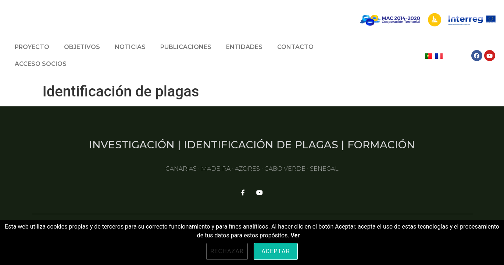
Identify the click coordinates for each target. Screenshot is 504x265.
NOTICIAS (130, 46)
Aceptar (275, 251)
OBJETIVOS (82, 46)
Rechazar (227, 251)
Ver (295, 235)
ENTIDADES (244, 46)
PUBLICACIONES (185, 46)
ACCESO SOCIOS (41, 63)
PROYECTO (32, 46)
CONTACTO (295, 46)
